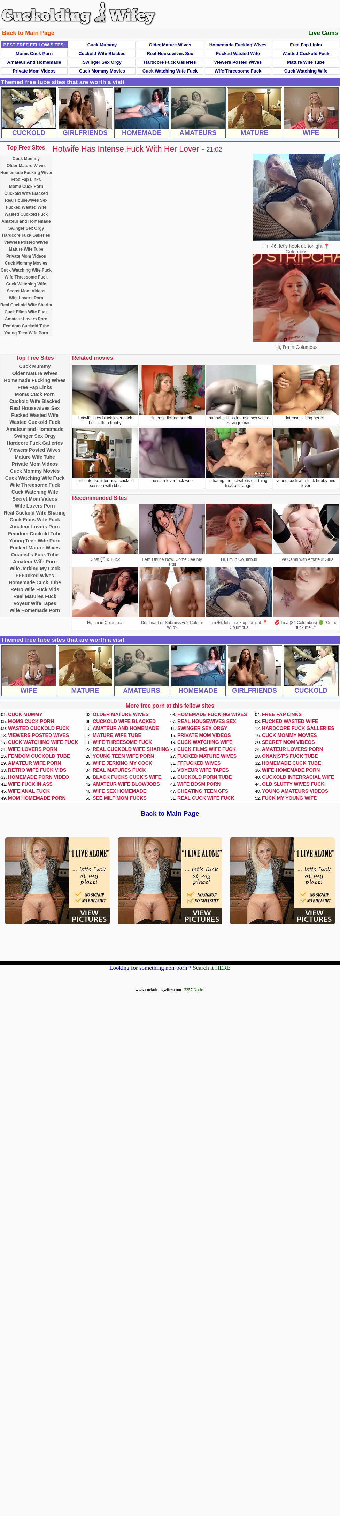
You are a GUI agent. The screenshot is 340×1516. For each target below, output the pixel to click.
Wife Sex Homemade (119, 791)
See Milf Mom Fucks (120, 798)
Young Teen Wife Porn (26, 332)
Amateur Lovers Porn (26, 319)
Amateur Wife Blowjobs (126, 784)
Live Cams (323, 33)
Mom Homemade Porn (37, 798)
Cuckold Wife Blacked (102, 53)
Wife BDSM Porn (199, 784)
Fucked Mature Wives (35, 547)
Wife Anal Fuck (29, 791)
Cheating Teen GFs (202, 791)
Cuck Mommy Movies (102, 71)
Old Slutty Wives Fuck (293, 784)
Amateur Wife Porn (35, 561)
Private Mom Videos (34, 71)
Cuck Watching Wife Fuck (170, 71)
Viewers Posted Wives (238, 62)
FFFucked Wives (35, 575)
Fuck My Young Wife (289, 798)
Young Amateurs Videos (295, 791)
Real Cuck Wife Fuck (205, 798)
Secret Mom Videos (26, 291)
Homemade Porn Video (38, 777)
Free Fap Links (306, 44)
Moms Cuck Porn (34, 53)
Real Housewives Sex (170, 53)
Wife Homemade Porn (35, 610)
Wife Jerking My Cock (35, 568)
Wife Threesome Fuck (238, 71)
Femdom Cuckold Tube (26, 325)
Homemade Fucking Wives (238, 44)
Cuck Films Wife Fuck (26, 312)
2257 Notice (194, 989)
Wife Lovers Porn (26, 298)
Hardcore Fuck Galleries (170, 62)
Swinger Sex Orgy (102, 62)
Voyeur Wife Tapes (34, 603)
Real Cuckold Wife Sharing (27, 305)
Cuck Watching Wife (305, 71)
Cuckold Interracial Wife (298, 777)
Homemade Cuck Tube (35, 582)
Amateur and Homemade (34, 62)
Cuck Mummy (102, 44)
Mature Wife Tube (305, 62)
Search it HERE (212, 968)
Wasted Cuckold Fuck (306, 53)
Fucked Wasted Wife (238, 53)
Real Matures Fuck (34, 596)
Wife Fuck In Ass (30, 784)
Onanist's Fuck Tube (35, 554)
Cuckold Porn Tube (204, 777)
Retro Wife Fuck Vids (34, 589)
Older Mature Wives (170, 44)
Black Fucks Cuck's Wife (127, 777)
